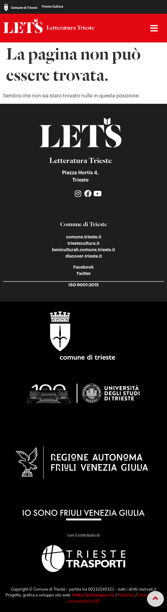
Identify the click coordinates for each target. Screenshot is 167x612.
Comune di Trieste (24, 7)
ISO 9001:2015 (83, 285)
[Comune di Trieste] (6, 7)
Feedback (126, 595)
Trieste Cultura (52, 6)
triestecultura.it (83, 243)
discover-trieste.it (83, 256)
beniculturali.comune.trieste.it (83, 250)
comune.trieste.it (83, 237)
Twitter (83, 273)
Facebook (83, 267)
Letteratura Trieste (71, 28)
